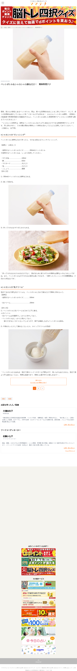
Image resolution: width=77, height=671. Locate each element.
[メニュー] (3, 3)
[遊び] (3, 398)
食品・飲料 (7, 27)
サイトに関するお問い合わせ (20, 668)
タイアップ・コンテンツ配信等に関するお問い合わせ (43, 668)
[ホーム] (2, 27)
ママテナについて (6, 668)
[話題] (10, 398)
